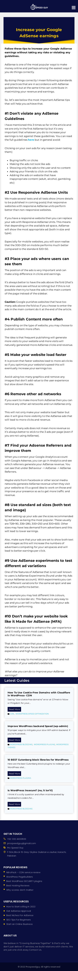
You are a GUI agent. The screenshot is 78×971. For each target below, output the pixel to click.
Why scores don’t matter (19, 889)
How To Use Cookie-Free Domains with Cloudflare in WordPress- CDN (39, 694)
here (31, 139)
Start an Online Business (19, 924)
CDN (12, 714)
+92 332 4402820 (16, 838)
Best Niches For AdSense (19, 915)
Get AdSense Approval (18, 910)
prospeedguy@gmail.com (21, 843)
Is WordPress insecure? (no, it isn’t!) (30, 790)
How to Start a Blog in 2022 (20, 906)
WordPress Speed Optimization (32, 714)
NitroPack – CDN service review (23, 872)
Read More (15, 709)
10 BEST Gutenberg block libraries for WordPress (38, 759)
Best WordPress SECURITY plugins (24, 881)
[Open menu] (74, 6)
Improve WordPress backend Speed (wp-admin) (38, 726)
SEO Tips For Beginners (18, 919)
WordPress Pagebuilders (19, 876)
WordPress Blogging (21, 744)
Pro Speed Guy (15, 847)
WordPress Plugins (44, 744)
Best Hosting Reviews (17, 885)
